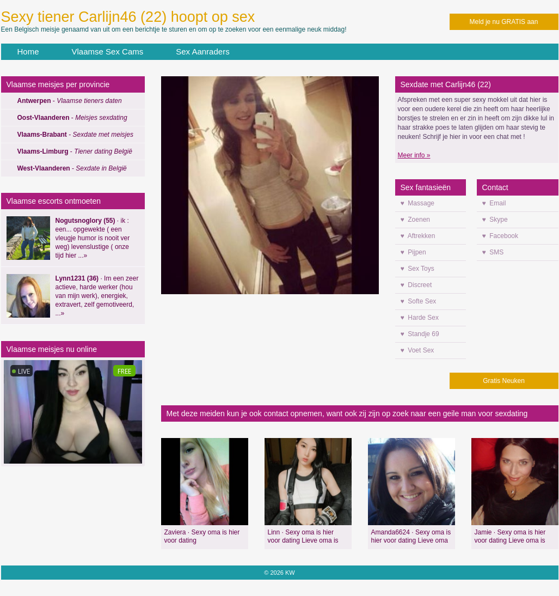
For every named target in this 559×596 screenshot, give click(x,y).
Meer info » (414, 155)
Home (28, 51)
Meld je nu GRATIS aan (504, 22)
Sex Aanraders (202, 51)
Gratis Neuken (504, 381)
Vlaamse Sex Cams (108, 51)
